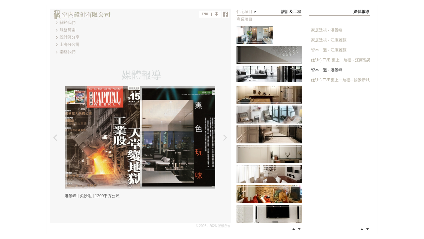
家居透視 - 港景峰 (327, 30)
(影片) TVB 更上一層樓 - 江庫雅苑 (341, 60)
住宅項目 (244, 11)
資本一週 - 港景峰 (327, 70)
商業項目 (244, 19)
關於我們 (68, 23)
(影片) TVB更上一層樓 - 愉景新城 (340, 80)
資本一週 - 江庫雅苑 (328, 50)
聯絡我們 (68, 52)
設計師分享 (70, 37)
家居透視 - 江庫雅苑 (328, 40)
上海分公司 (70, 44)
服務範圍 (68, 30)
